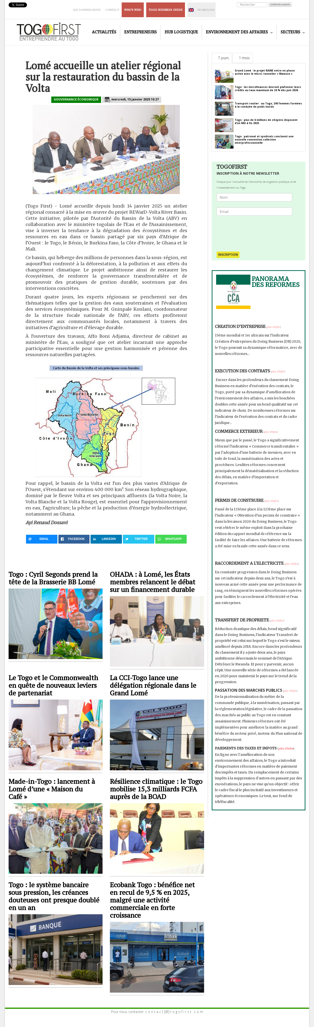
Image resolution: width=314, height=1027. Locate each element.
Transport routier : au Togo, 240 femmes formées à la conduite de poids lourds (268, 105)
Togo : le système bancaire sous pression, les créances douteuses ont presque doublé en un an (54, 896)
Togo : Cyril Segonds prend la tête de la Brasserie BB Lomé (53, 578)
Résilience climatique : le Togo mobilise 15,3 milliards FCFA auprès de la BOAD (156, 789)
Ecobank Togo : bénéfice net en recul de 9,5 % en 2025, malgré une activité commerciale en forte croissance (152, 900)
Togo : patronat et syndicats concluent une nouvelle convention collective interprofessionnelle (264, 139)
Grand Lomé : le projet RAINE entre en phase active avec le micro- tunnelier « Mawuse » (265, 72)
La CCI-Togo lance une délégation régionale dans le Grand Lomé (153, 685)
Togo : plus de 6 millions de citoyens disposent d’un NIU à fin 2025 (266, 121)
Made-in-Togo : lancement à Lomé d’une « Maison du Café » (52, 789)
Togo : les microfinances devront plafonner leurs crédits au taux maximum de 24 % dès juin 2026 (268, 88)
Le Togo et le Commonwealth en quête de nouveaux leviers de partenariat (53, 685)
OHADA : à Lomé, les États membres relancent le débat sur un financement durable (152, 582)
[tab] (222, 58)
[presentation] (256, 231)
